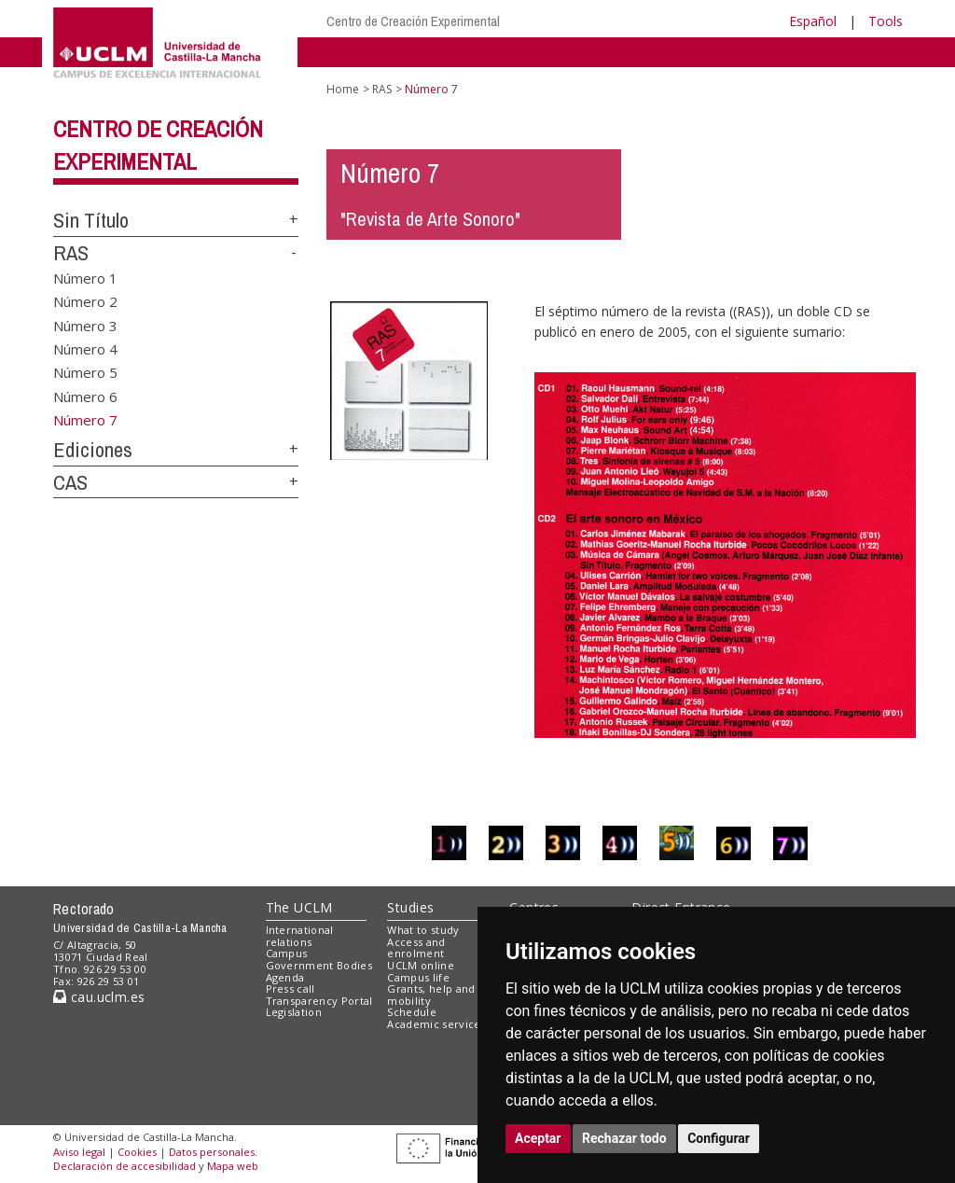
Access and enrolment (416, 948)
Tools (885, 21)
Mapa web (232, 1166)
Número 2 (85, 301)
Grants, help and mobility (431, 994)
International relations (300, 936)
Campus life (418, 977)
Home (342, 89)
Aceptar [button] (538, 1138)
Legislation (294, 1012)
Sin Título (91, 220)
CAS (70, 482)
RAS (71, 253)
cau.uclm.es (99, 997)
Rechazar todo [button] (624, 1138)
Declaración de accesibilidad (124, 1166)
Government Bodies (319, 965)
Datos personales (212, 1152)
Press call (290, 988)
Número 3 (85, 324)
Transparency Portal (319, 1001)
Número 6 (85, 395)
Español (813, 21)
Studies (410, 907)
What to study (423, 930)
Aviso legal (79, 1152)
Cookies (137, 1152)
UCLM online (420, 965)
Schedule (411, 1012)
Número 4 (85, 349)
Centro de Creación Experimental (413, 21)
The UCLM (299, 907)
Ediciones (92, 450)
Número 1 (85, 277)
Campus (287, 953)
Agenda (285, 977)
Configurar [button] (718, 1138)
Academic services (436, 1024)
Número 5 (85, 372)
